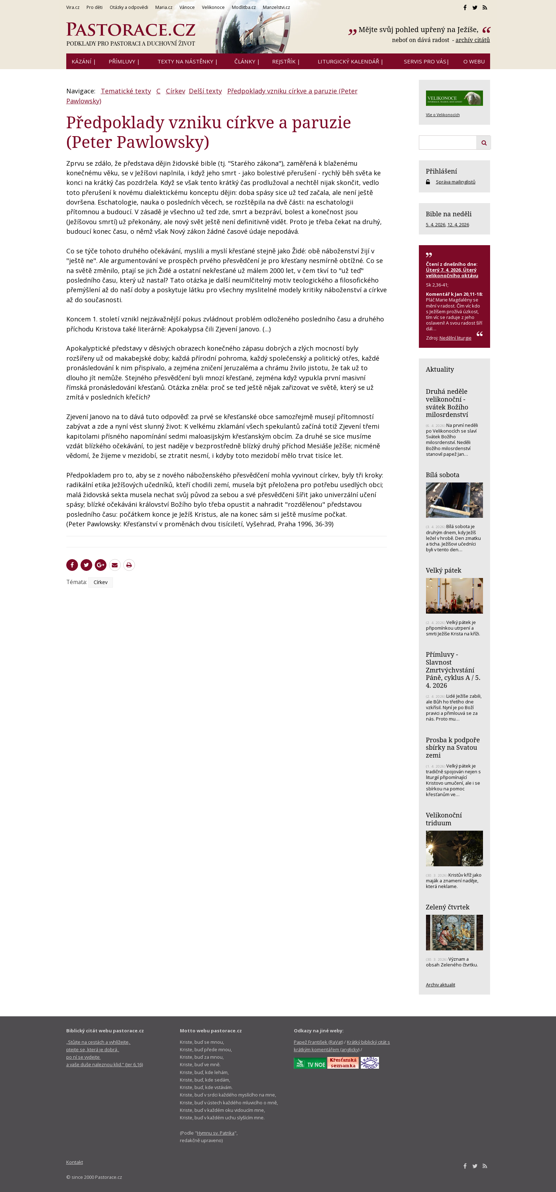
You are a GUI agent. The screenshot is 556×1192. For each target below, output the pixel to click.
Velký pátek (444, 570)
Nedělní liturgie (456, 338)
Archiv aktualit (440, 984)
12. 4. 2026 (458, 224)
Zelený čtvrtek (448, 907)
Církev (175, 91)
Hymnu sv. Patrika (215, 1133)
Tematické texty (126, 91)
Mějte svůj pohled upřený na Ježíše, (419, 29)
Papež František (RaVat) (318, 1042)
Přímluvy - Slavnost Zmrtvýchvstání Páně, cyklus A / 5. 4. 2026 (453, 670)
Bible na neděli (449, 214)
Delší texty (205, 91)
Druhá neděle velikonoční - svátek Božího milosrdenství (447, 403)
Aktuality (440, 369)
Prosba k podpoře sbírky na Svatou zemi (453, 747)
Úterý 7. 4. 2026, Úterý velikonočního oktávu (452, 273)
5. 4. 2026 (435, 224)
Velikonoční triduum (444, 819)
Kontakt (74, 1162)
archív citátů (473, 40)
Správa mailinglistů (456, 182)
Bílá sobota (443, 474)
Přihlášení (441, 171)
